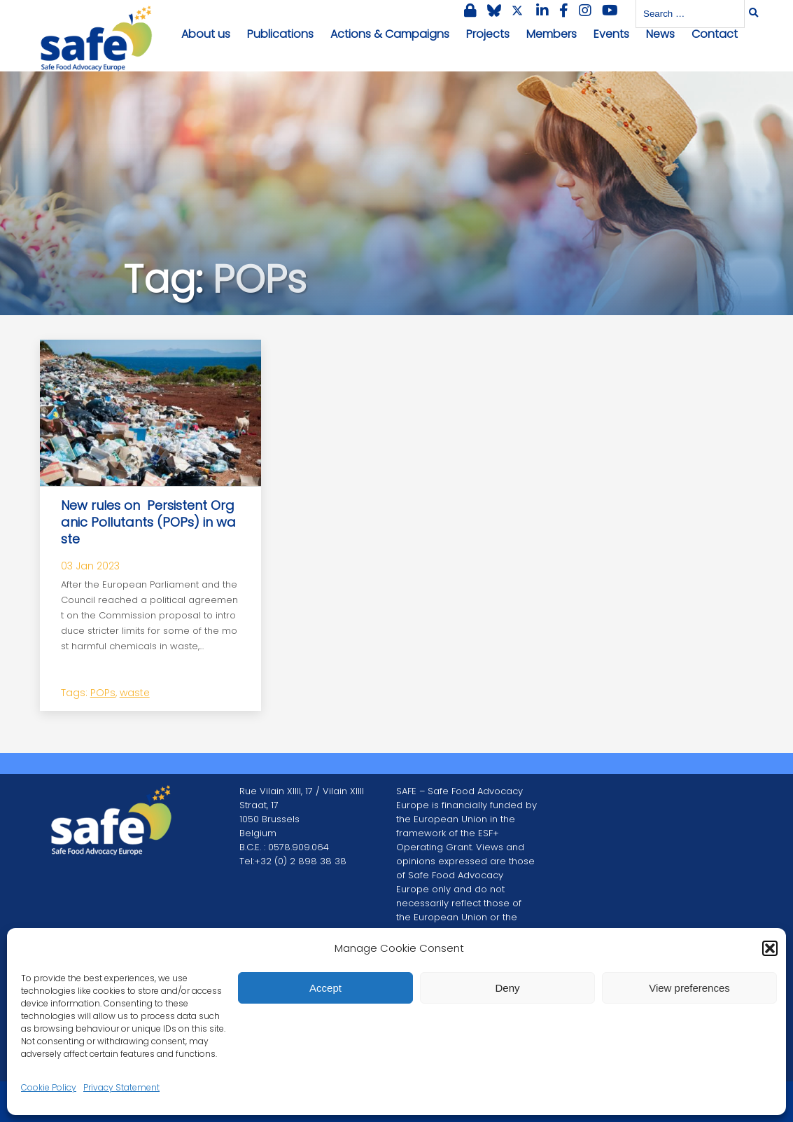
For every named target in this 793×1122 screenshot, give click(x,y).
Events (611, 34)
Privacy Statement (121, 1087)
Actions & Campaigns (389, 34)
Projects (488, 34)
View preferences (689, 988)
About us (205, 34)
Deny (507, 988)
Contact (715, 34)
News (660, 34)
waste (135, 693)
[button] (770, 948)
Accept (325, 988)
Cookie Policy (48, 1087)
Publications (280, 34)
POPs (102, 693)
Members (551, 34)
